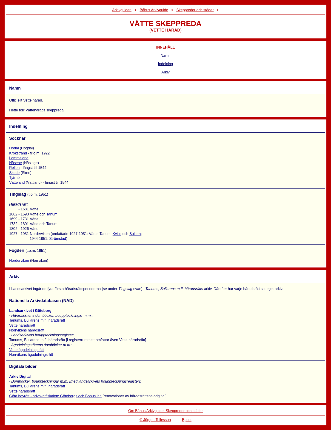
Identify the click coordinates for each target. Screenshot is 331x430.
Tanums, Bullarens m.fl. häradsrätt (37, 320)
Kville (117, 234)
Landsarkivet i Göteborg (30, 311)
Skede (14, 173)
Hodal (14, 148)
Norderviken (19, 260)
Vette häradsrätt (22, 325)
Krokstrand (18, 153)
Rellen (14, 168)
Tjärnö (14, 178)
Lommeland (19, 158)
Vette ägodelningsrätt (26, 350)
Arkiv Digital (20, 376)
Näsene (15, 163)
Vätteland (17, 182)
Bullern (135, 234)
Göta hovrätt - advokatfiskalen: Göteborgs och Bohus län (55, 396)
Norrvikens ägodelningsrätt (31, 355)
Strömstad (57, 239)
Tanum (51, 214)
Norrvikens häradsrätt (26, 330)
